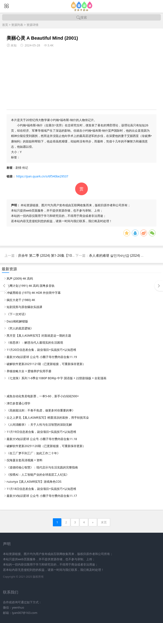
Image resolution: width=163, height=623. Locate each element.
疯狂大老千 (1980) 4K (21, 300)
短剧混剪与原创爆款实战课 (24, 307)
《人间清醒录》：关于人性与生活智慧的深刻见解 (39, 424)
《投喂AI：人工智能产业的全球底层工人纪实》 (38, 474)
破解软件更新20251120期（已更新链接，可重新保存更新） (46, 446)
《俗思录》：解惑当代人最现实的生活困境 (35, 342)
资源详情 (32, 25)
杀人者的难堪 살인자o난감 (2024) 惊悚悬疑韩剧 (125, 255)
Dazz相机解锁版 (17, 321)
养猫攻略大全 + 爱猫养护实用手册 (29, 371)
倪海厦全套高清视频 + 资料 (24, 460)
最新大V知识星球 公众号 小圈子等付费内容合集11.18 (42, 439)
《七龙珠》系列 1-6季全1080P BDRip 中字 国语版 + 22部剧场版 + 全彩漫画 (56, 378)
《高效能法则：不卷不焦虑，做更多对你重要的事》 (41, 410)
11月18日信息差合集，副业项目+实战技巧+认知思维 (41, 489)
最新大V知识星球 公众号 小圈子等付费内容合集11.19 (42, 357)
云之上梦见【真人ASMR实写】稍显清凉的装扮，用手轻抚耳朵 (48, 417)
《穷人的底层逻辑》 (20, 328)
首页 (5, 25)
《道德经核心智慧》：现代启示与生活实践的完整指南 (42, 467)
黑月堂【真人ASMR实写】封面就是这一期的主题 (39, 335)
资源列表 (17, 25)
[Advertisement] (82, 77)
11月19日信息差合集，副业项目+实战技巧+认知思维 (41, 432)
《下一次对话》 (17, 314)
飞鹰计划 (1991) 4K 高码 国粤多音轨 (31, 286)
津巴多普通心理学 (18, 403)
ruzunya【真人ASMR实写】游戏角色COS (34, 481)
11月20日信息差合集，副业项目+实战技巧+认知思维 (41, 350)
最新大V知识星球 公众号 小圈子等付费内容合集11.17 (42, 496)
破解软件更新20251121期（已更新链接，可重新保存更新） (46, 364)
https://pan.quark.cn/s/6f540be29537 (42, 176)
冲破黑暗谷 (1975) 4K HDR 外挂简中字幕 (34, 293)
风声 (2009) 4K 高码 (20, 278)
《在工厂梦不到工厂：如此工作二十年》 (33, 453)
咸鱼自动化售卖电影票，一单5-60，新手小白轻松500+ (43, 396)
